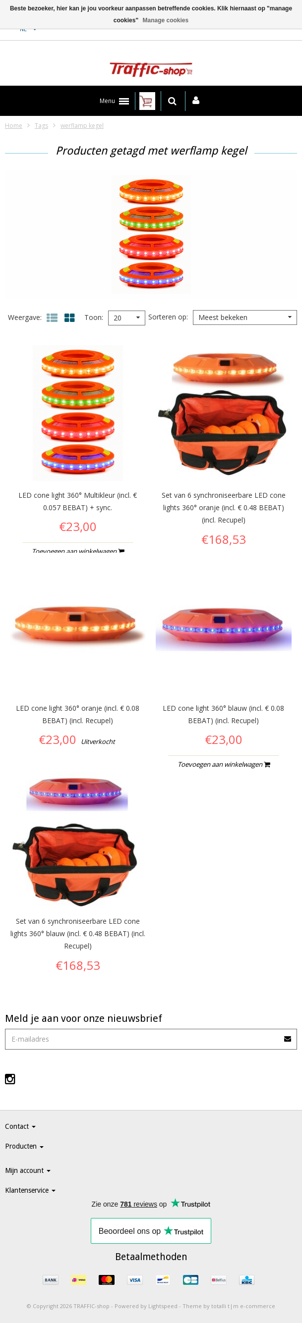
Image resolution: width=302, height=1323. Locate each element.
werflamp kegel (82, 125)
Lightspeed (163, 1306)
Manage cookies (166, 20)
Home (13, 125)
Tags (41, 125)
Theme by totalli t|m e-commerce (228, 1306)
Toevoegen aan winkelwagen (78, 551)
